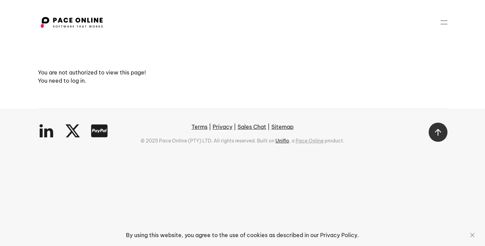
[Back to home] (71, 22)
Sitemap (282, 126)
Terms (199, 126)
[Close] (472, 235)
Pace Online (310, 141)
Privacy (222, 126)
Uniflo (282, 141)
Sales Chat (252, 126)
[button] (444, 22)
